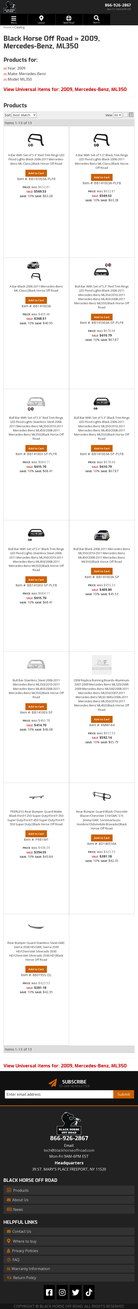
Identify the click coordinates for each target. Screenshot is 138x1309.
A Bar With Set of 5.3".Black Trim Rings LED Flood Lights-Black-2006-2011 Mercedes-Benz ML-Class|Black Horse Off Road (102, 161)
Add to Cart (36, 173)
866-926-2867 (69, 1138)
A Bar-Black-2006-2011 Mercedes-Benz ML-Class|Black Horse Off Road (36, 288)
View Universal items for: (65, 1066)
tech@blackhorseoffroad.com (69, 1150)
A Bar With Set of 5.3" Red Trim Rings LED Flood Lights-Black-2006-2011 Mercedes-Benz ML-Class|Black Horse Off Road (36, 159)
